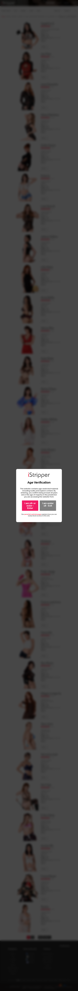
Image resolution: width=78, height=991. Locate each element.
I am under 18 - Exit (48, 504)
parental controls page (32, 514)
